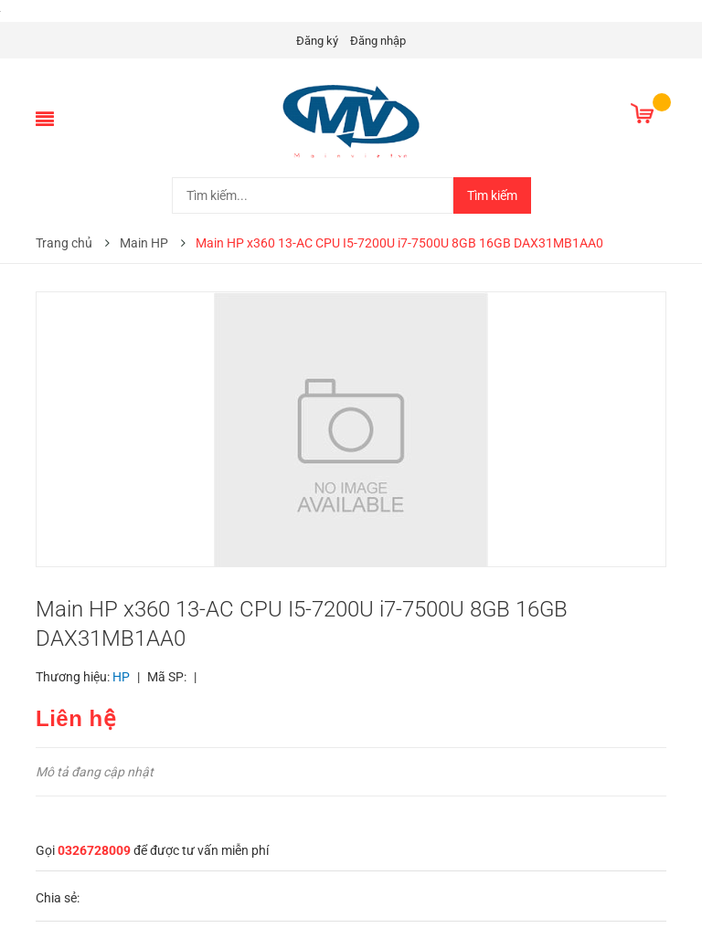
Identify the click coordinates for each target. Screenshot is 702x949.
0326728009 (94, 850)
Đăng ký (317, 40)
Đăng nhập (378, 40)
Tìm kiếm (492, 195)
